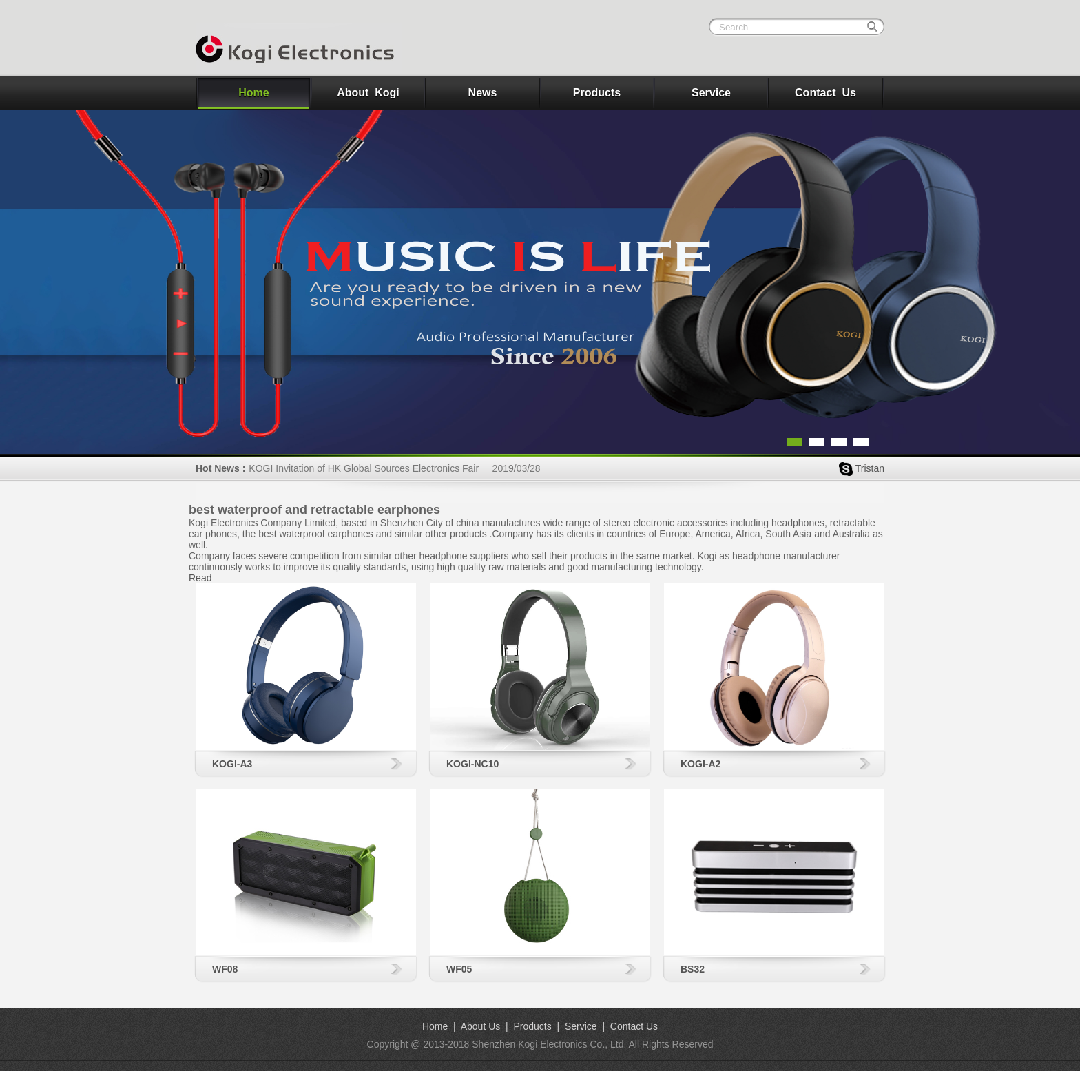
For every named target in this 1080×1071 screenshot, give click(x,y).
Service (711, 92)
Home (253, 92)
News (482, 92)
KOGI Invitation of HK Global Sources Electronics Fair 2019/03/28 (394, 468)
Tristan (869, 468)
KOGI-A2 (700, 763)
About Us (481, 1026)
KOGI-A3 (232, 763)
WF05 (459, 969)
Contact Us (825, 92)
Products (597, 92)
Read (200, 577)
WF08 (225, 969)
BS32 (693, 969)
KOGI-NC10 (472, 763)
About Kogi (368, 92)
